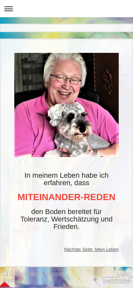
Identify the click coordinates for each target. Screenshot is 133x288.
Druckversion (22, 273)
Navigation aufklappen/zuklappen (66, 9)
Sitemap (54, 273)
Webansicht (116, 281)
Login (123, 273)
